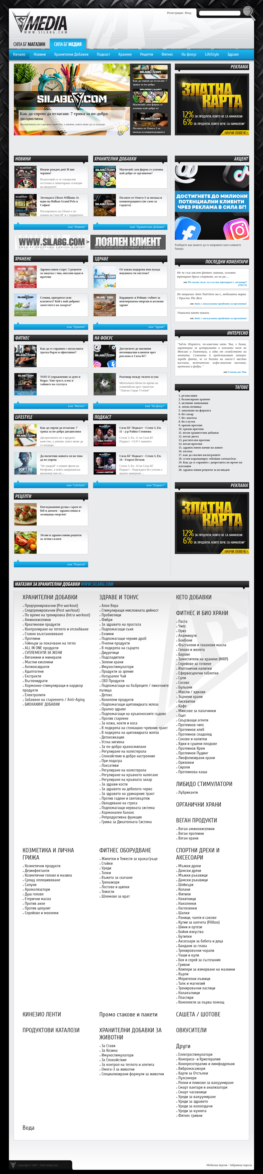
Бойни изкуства (191, 931)
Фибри (107, 619)
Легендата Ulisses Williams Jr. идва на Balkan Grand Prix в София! (59, 201)
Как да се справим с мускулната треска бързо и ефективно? (61, 350)
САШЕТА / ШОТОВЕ (198, 1014)
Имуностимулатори (117, 666)
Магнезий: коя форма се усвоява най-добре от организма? (141, 171)
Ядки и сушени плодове (197, 743)
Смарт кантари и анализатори (202, 1087)
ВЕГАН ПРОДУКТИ (196, 820)
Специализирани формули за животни (133, 1074)
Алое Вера (110, 605)
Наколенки (187, 903)
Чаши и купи (188, 955)
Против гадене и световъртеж (126, 798)
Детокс (107, 695)
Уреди (106, 868)
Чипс (182, 626)
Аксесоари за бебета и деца (200, 941)
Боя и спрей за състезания (199, 960)
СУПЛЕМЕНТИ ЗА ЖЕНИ (43, 652)
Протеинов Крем (191, 748)
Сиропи (184, 767)
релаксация (189, 395)
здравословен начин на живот (203, 447)
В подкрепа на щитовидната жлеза (130, 732)
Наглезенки (187, 908)
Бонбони (185, 640)
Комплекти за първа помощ (201, 1002)
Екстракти (33, 676)
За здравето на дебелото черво (127, 789)
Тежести (108, 891)
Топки (106, 872)
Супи (182, 677)
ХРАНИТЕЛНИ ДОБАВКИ (50, 597)
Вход (188, 13)
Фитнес (167, 54)
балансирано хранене (196, 399)
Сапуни (30, 884)
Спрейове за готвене (194, 663)
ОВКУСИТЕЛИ (191, 1030)
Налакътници (189, 992)
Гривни (184, 964)
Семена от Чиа (237, 371)
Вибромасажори (191, 1068)
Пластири (185, 997)
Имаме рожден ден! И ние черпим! (57, 171)
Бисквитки (186, 701)
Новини (40, 54)
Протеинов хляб (191, 729)
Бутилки (185, 936)
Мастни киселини (39, 662)
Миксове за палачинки (197, 710)
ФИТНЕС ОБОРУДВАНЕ (125, 850)
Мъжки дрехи (189, 865)
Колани (184, 889)
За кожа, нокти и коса (119, 723)
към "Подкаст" (156, 485)
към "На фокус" (155, 406)
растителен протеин (196, 440)
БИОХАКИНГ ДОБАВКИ (42, 704)
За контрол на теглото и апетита (128, 1064)
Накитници (187, 898)
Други (183, 1046)
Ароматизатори (37, 889)
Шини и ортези (190, 927)
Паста (182, 621)
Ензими (108, 633)
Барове (184, 654)
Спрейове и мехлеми (41, 912)
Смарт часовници (192, 1092)
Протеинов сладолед (195, 734)
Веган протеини (191, 833)
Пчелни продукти (116, 643)
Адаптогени (34, 671)
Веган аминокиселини (196, 828)
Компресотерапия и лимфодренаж (206, 1063)
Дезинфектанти (37, 870)
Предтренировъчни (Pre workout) (51, 605)
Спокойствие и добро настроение (128, 756)
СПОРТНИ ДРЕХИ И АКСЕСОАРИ (198, 854)
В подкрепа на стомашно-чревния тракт (135, 727)
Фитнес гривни (190, 1115)
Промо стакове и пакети (128, 1014)
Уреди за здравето (193, 1101)
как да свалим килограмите (201, 455)
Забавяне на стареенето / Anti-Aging (55, 699)
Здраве (233, 54)
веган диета (191, 436)
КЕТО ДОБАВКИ (194, 597)
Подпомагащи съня (117, 629)
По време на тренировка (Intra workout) (57, 615)
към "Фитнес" (77, 406)
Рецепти (146, 54)
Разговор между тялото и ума (138, 377)
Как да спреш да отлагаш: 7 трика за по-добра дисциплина (60, 429)
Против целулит (38, 908)
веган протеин (192, 444)
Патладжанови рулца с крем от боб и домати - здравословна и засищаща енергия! (61, 510)
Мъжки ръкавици (193, 875)
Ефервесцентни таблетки (198, 673)
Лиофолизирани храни (196, 757)
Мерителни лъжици (194, 978)
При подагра (112, 760)
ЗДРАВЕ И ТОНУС (119, 597)
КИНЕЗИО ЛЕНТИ (42, 1014)
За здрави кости (115, 784)
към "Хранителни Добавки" (147, 227)
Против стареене (115, 718)
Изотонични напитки (195, 668)
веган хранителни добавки (201, 432)
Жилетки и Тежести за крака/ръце (130, 858)
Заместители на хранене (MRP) (203, 659)
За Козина (110, 1050)
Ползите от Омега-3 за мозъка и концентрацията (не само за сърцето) (140, 201)
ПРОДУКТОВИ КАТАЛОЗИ (51, 1030)
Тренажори (110, 882)
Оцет (182, 715)
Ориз (182, 630)
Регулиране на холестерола (124, 751)
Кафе (182, 706)
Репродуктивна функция (122, 817)
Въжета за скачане (117, 877)
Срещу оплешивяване (42, 880)
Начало (19, 54)
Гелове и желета (191, 649)
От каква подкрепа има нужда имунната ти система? (139, 271)
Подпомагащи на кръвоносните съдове (134, 713)
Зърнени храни (190, 696)
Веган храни (188, 838)
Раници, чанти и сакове (197, 917)
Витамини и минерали (43, 657)
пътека (187, 451)
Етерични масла (38, 898)
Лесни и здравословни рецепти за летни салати (60, 537)
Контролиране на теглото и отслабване (56, 629)
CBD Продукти (113, 680)
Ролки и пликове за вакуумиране (206, 1082)
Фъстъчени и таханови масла (202, 645)
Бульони (185, 687)
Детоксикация (113, 737)
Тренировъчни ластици (196, 988)
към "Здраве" (157, 327)
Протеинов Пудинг (193, 753)
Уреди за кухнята (192, 1110)
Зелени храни (112, 662)
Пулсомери (187, 1078)
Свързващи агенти (193, 720)
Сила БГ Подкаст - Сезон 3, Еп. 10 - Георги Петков (140, 457)
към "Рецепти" (76, 564)
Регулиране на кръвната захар (127, 779)
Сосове (183, 682)
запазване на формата (196, 410)
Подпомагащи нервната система (128, 807)
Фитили (184, 894)
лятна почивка (192, 406)
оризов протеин (192, 425)
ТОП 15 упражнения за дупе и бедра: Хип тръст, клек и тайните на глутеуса (60, 380)
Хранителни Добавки (71, 54)
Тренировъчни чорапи (196, 950)
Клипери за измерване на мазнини (206, 969)
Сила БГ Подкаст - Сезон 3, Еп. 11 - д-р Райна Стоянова (140, 429)
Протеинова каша (192, 771)
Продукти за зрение (117, 671)
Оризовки (186, 762)
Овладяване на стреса (119, 803)
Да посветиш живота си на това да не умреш (61, 457)
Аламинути (187, 635)
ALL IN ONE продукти (41, 648)
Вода (28, 1127)
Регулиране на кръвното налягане (130, 774)
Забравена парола (241, 1165)
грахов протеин (193, 429)
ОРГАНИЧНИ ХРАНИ (198, 804)
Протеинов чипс (191, 724)
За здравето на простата (121, 624)
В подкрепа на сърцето (120, 648)
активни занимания (195, 403)
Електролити (35, 695)
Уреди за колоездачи (195, 1106)
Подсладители (113, 657)
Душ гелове (34, 894)
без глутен (188, 421)
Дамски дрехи (189, 870)
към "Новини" (77, 227)
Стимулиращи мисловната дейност (130, 610)
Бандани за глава (192, 945)
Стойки (107, 863)
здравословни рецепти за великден (206, 470)
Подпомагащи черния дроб (124, 638)
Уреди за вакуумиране (197, 1096)
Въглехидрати (36, 680)
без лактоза (189, 418)
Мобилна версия (217, 1165)
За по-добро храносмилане (124, 746)
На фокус (189, 54)
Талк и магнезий (191, 983)
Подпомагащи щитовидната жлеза (130, 704)
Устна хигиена (113, 742)
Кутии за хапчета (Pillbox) (199, 922)
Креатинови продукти (42, 624)
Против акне (35, 903)
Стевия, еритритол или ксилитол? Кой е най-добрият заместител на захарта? (60, 301)
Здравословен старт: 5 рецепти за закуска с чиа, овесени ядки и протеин (61, 273)
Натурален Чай (114, 676)
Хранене (125, 54)
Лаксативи (110, 765)
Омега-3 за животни (118, 1069)
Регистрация (175, 13)
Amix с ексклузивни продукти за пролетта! (220, 303)
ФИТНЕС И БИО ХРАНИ (202, 613)
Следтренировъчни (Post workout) (52, 610)
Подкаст (103, 54)
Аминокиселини (38, 619)
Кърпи (183, 974)
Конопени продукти (117, 699)
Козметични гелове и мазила (48, 875)
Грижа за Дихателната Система (127, 821)
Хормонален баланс (118, 812)
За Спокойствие (114, 1059)
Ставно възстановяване (44, 633)
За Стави (108, 1045)
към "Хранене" (76, 327)
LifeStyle (212, 54)
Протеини (32, 638)
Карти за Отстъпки (193, 1073)
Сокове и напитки (192, 739)
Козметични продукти (42, 865)
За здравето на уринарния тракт (128, 793)
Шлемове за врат (116, 896)
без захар (187, 414)
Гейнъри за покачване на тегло (50, 643)
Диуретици (110, 652)
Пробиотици (111, 615)
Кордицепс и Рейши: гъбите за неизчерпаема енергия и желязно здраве (141, 301)
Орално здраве (114, 709)
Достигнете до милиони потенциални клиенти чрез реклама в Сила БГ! (137, 352)
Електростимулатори (195, 1054)
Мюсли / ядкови (191, 692)
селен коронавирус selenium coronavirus (209, 458)
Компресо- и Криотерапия (199, 1059)
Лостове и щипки (115, 887)
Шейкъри (185, 884)
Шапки (183, 912)
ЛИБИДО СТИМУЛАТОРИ (204, 784)
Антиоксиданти (37, 666)
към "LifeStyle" (76, 485)
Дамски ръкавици (193, 880)
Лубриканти (188, 792)
